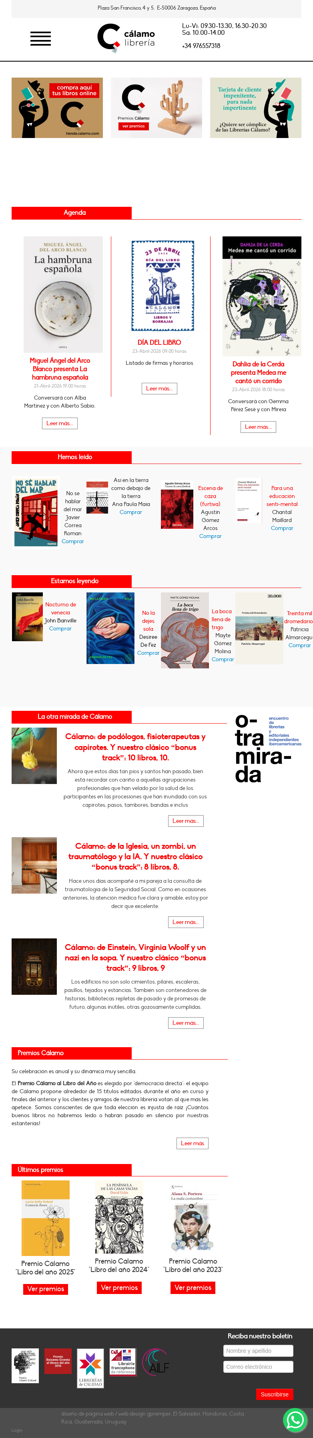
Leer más (192, 1143)
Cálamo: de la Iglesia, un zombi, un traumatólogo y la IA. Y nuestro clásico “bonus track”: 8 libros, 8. (135, 857)
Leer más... (59, 423)
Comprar (73, 541)
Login (17, 1430)
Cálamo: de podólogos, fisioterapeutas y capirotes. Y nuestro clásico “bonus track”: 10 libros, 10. (135, 747)
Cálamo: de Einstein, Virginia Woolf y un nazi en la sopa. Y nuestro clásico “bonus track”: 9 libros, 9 (135, 958)
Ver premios (119, 1288)
